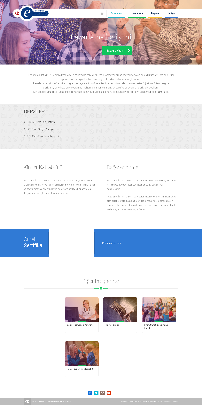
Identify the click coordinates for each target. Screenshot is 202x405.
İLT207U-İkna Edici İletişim (41, 121)
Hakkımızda (137, 13)
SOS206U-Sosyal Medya (40, 129)
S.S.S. (160, 401)
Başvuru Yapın (114, 50)
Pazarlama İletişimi (63, 62)
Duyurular (167, 401)
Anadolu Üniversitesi (47, 401)
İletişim (171, 13)
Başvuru (155, 13)
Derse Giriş (172, 4)
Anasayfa (31, 62)
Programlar (116, 13)
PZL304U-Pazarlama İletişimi (43, 136)
